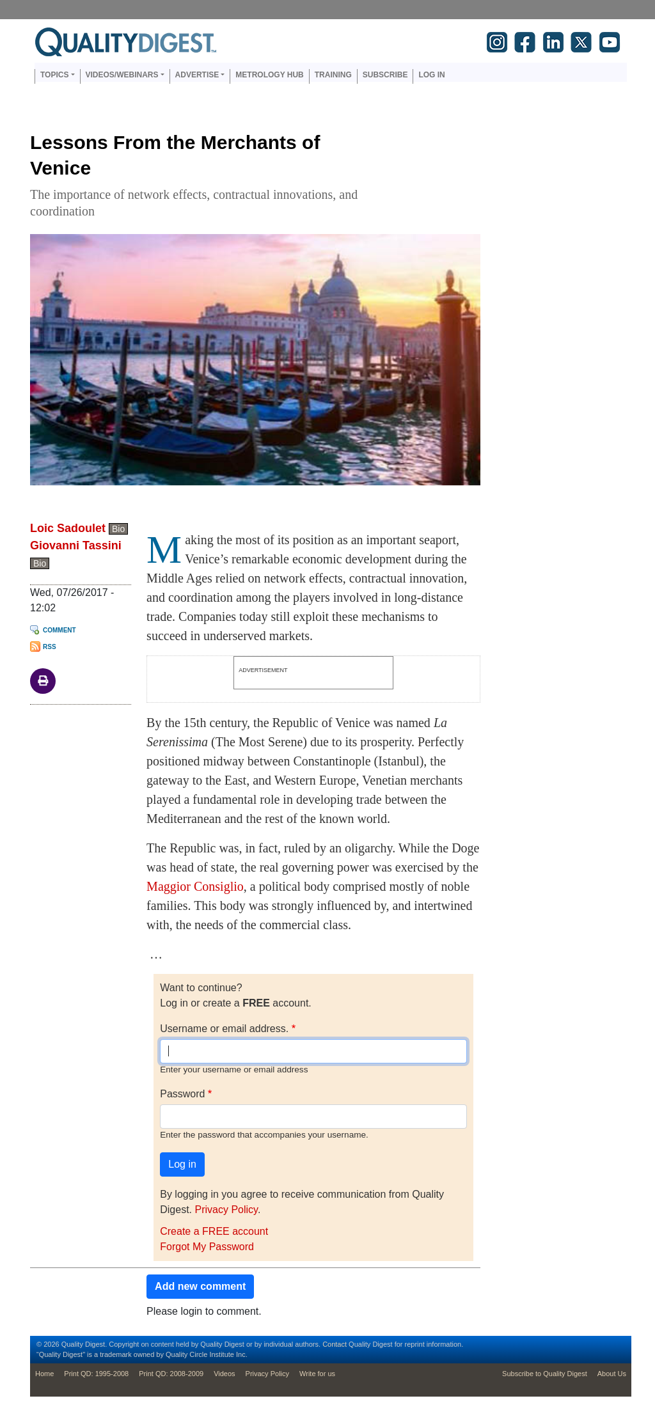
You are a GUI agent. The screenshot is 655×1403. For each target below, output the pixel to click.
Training (333, 74)
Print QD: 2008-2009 (171, 1373)
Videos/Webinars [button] (122, 74)
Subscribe (385, 74)
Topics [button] (54, 74)
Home (44, 1373)
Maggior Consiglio (195, 886)
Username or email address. (224, 1028)
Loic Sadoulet (68, 528)
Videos (224, 1373)
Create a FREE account (214, 1231)
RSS (49, 646)
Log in (431, 74)
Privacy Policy (225, 1209)
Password (182, 1093)
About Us (611, 1373)
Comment (59, 630)
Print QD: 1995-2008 (96, 1373)
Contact (334, 1344)
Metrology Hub (269, 74)
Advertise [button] (197, 74)
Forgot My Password (207, 1246)
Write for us (317, 1373)
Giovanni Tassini (76, 545)
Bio (118, 529)
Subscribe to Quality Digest (544, 1373)
